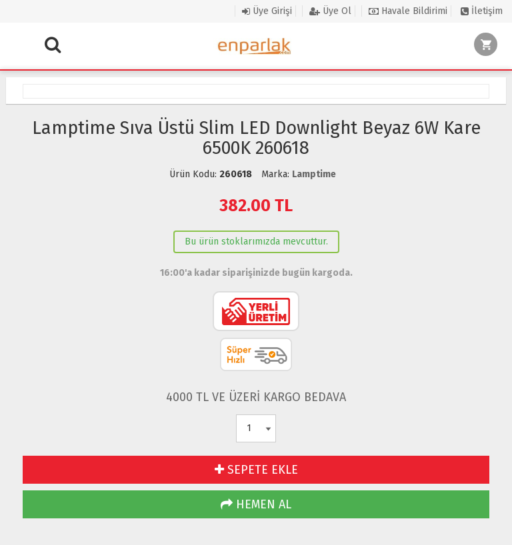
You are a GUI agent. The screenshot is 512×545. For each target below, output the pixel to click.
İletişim (482, 11)
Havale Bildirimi (408, 11)
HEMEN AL (256, 504)
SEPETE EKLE (256, 470)
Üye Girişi (267, 11)
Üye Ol (330, 11)
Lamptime (314, 174)
